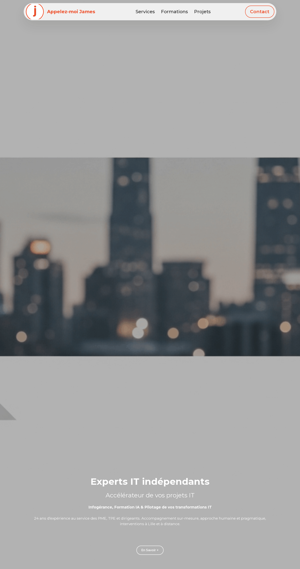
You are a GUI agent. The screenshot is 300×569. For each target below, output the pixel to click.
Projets (202, 11)
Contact (259, 11)
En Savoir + (150, 550)
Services (145, 11)
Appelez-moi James (71, 11)
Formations (174, 11)
